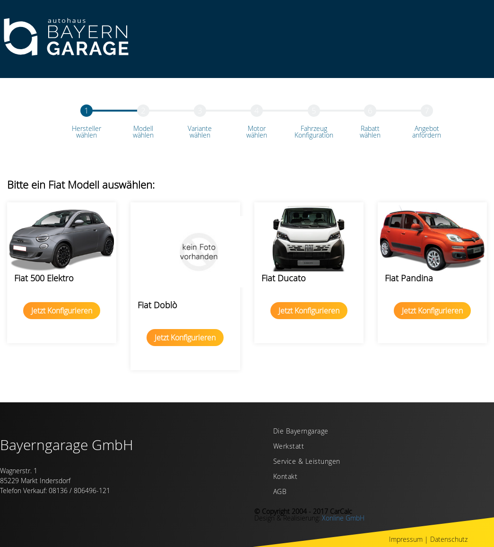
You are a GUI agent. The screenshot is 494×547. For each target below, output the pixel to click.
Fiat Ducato (283, 278)
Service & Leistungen (306, 462)
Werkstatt (288, 447)
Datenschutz (449, 539)
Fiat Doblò (157, 305)
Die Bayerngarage (301, 431)
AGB (280, 492)
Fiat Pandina (409, 278)
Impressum (406, 539)
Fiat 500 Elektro (44, 278)
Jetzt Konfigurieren (61, 310)
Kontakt (285, 477)
